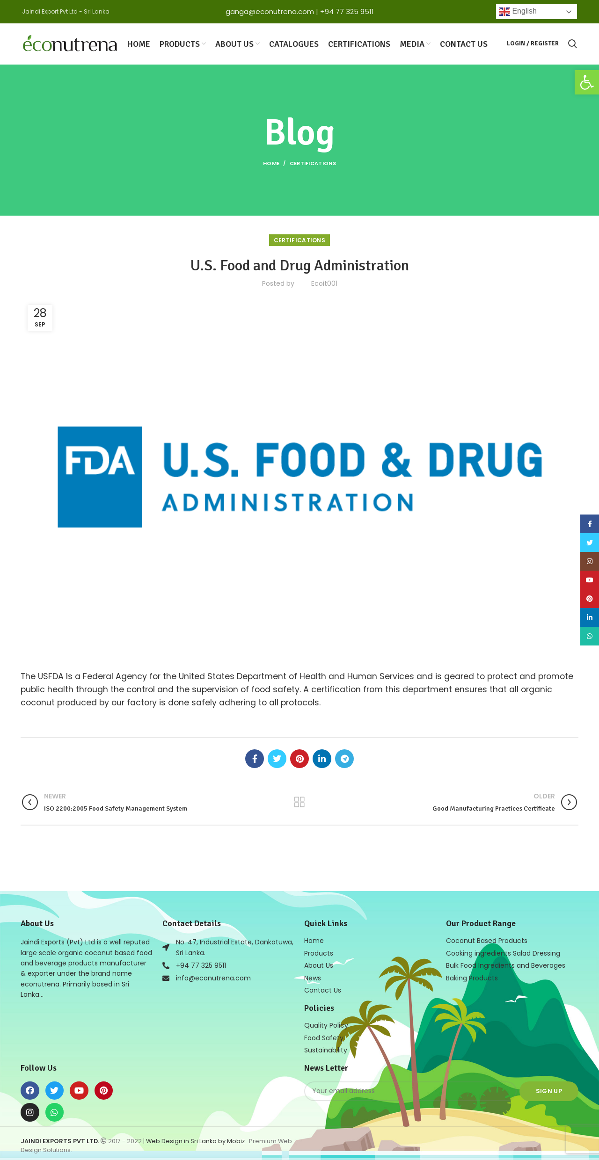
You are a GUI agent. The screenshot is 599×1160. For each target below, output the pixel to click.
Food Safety (323, 1034)
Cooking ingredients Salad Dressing (503, 951)
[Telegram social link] (344, 757)
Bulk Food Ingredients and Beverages (505, 963)
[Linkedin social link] (322, 757)
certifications (313, 162)
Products (318, 951)
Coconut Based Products (486, 939)
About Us (318, 963)
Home (271, 162)
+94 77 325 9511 (347, 11)
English (518, 11)
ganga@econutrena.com (270, 11)
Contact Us (322, 988)
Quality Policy (326, 1022)
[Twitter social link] (277, 757)
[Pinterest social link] (299, 757)
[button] (587, 82)
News (312, 975)
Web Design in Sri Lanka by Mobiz (196, 1138)
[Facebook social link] (254, 757)
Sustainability (325, 1046)
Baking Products (472, 975)
